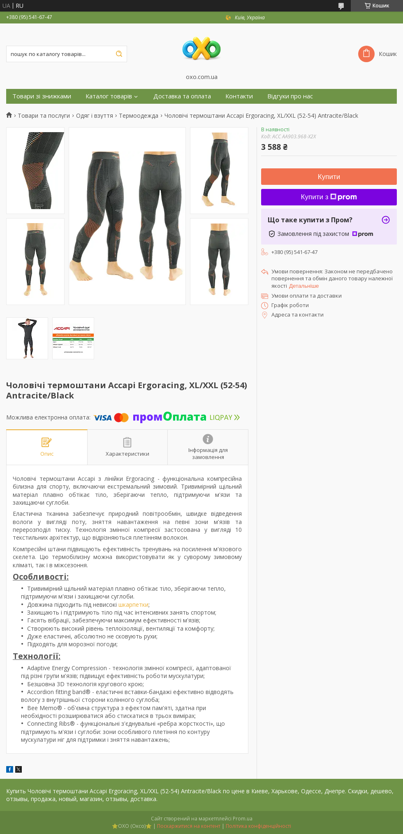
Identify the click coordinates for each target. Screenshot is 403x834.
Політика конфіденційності (258, 825)
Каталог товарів (109, 96)
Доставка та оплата (182, 96)
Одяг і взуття (94, 115)
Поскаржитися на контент (188, 825)
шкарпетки (133, 604)
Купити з (329, 197)
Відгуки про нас (290, 96)
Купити (329, 177)
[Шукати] (119, 54)
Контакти (239, 96)
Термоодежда (138, 115)
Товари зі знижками (41, 96)
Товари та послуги (44, 115)
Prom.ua (242, 818)
